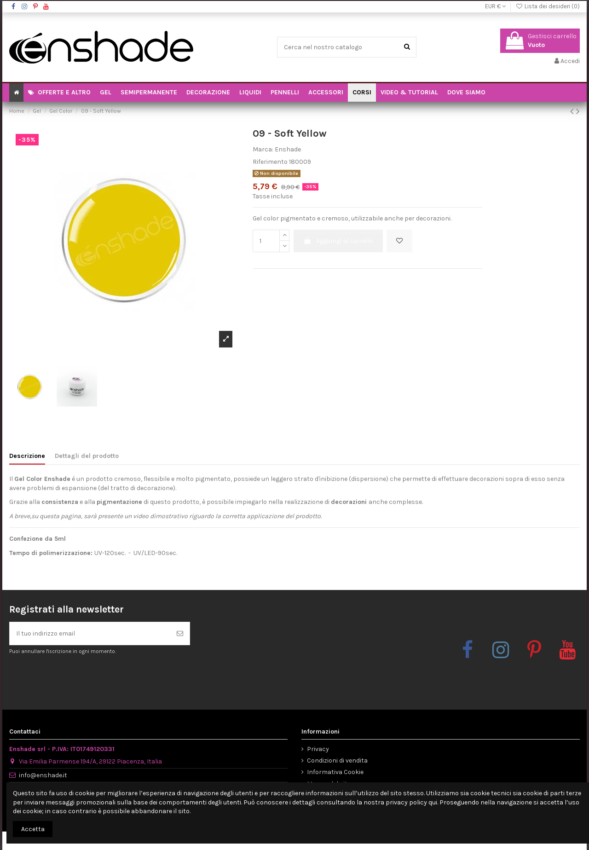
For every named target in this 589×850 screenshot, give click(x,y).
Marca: (263, 149)
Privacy (318, 749)
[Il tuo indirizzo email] (90, 633)
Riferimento (270, 162)
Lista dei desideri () (547, 6)
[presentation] (86, 678)
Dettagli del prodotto (87, 456)
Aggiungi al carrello (338, 241)
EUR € (495, 6)
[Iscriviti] (180, 633)
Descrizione (27, 456)
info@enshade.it (43, 775)
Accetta (33, 829)
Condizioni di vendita (337, 760)
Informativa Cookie (335, 772)
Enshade (288, 149)
